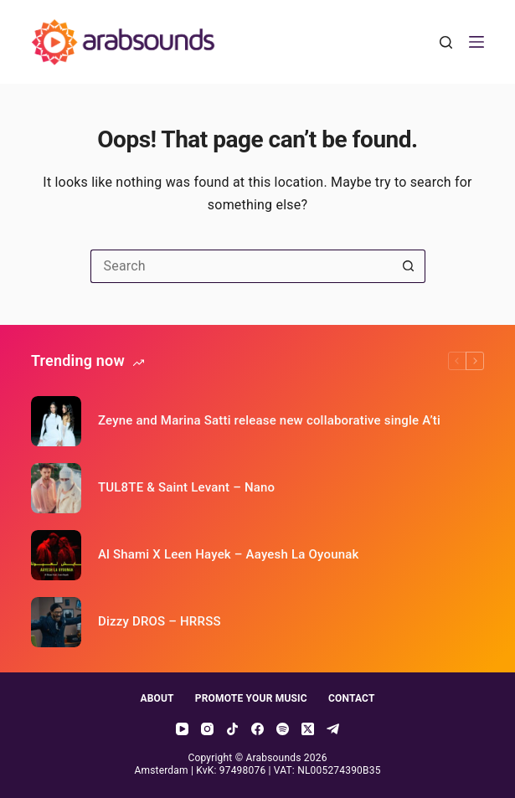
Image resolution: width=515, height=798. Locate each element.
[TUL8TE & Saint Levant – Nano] (56, 488)
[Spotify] (282, 729)
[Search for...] (241, 266)
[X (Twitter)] (307, 729)
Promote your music (251, 698)
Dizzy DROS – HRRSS (159, 621)
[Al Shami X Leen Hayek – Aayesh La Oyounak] (56, 555)
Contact (351, 698)
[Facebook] (257, 729)
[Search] (446, 42)
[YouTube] (182, 729)
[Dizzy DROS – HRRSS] (56, 622)
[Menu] (476, 41)
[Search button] (408, 266)
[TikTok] (232, 729)
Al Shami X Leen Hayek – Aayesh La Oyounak (228, 554)
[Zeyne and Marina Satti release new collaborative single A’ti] (56, 421)
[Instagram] (207, 729)
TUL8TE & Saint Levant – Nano (186, 487)
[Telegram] (333, 729)
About (156, 698)
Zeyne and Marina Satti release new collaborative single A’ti (269, 420)
